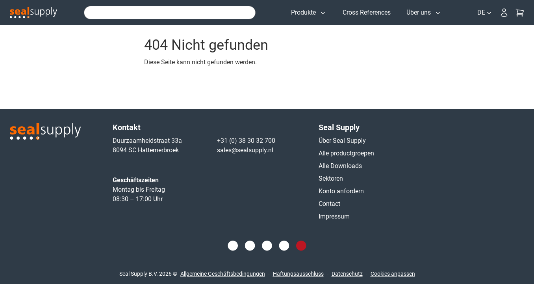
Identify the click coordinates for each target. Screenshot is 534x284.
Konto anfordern (341, 191)
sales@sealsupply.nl (245, 150)
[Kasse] (520, 12)
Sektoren (331, 178)
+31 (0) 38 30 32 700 (246, 140)
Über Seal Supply (342, 140)
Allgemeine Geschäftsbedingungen (222, 274)
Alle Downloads (340, 166)
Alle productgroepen (346, 153)
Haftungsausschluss (298, 274)
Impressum (334, 216)
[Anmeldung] (504, 12)
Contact (329, 203)
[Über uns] (424, 12)
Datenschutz (347, 274)
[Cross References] (367, 12)
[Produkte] (309, 12)
